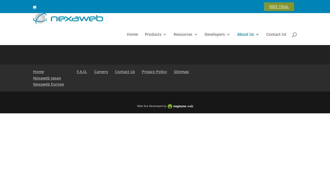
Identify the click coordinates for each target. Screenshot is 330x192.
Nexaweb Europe (48, 84)
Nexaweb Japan (47, 78)
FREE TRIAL (279, 6)
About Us (245, 35)
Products (153, 35)
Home (132, 35)
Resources (183, 35)
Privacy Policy (154, 71)
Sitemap (181, 71)
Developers (215, 35)
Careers (101, 71)
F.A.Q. (82, 71)
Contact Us (276, 35)
